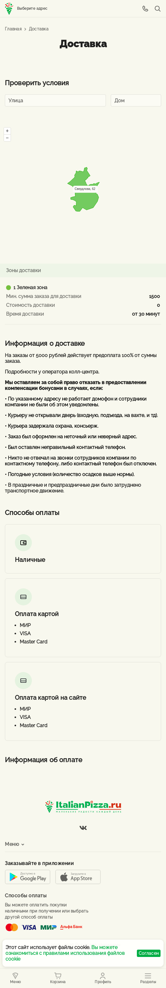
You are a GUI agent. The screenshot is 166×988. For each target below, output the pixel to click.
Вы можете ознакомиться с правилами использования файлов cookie (65, 953)
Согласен (149, 953)
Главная (13, 28)
